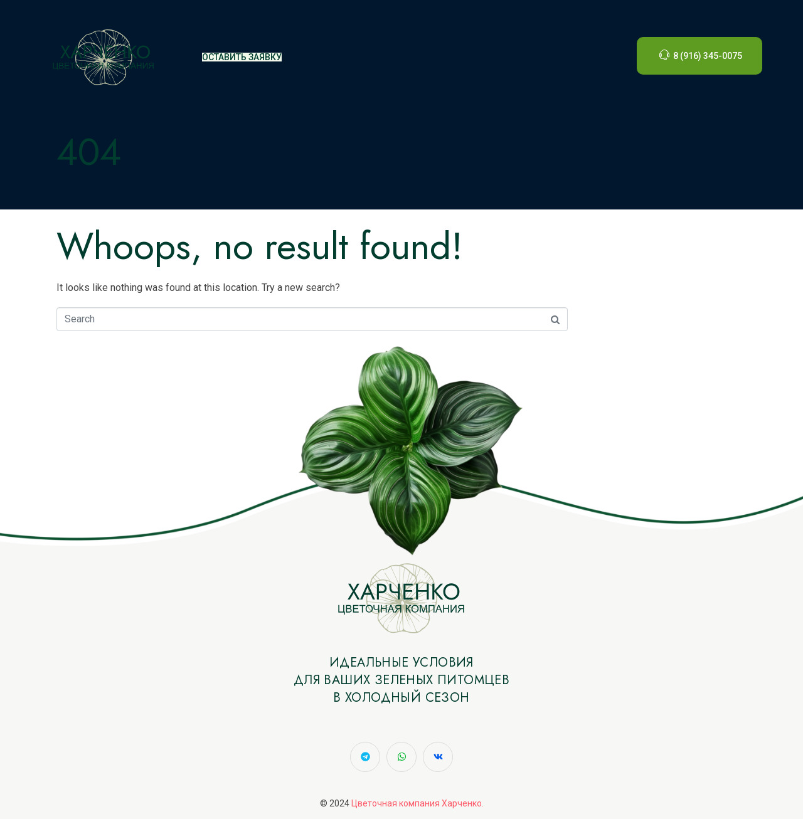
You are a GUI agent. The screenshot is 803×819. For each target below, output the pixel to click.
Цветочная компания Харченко (416, 803)
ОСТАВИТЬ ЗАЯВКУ (242, 57)
